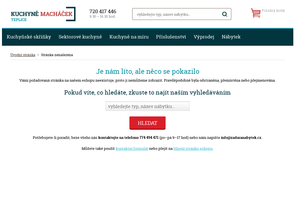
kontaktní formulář (132, 148)
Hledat (147, 123)
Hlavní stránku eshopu (192, 148)
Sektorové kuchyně (80, 36)
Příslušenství (171, 36)
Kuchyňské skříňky (29, 36)
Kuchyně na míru (128, 36)
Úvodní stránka (22, 54)
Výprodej (204, 36)
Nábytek (231, 36)
